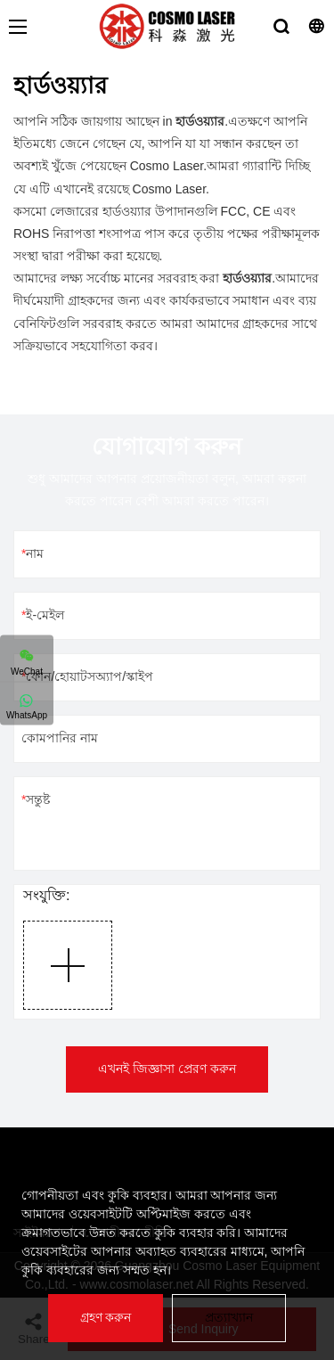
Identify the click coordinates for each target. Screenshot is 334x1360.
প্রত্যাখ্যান (229, 1317)
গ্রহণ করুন (106, 1317)
